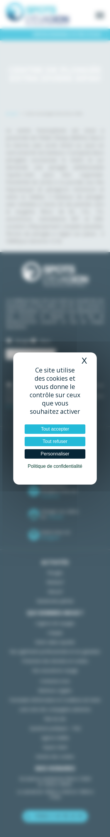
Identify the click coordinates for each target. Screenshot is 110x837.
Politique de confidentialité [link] (55, 466)
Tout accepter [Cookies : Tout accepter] (55, 428)
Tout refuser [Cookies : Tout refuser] (55, 441)
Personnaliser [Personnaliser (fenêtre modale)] (55, 453)
